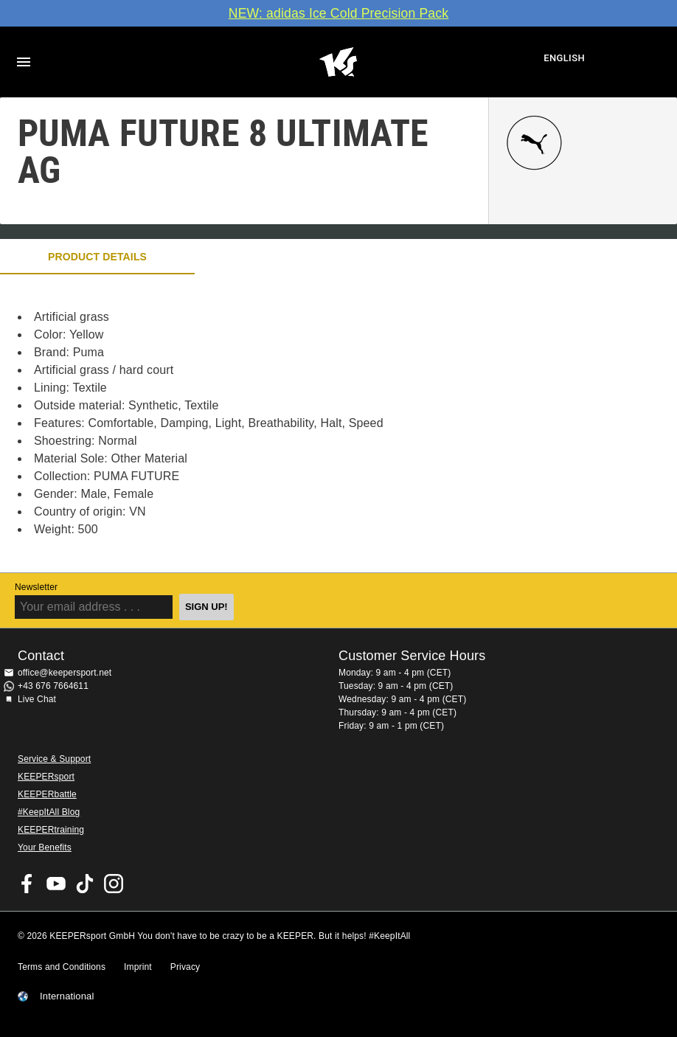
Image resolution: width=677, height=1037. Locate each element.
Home (338, 62)
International (67, 996)
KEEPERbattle (47, 794)
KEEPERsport (46, 776)
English (564, 57)
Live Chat (37, 699)
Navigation (23, 62)
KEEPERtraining (51, 830)
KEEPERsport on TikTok (84, 883)
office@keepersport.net (64, 672)
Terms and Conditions (61, 967)
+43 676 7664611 (53, 686)
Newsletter (36, 587)
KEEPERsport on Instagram (113, 883)
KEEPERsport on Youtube (56, 883)
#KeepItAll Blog (49, 812)
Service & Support (54, 759)
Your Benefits (45, 847)
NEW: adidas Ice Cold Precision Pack (338, 13)
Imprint (138, 967)
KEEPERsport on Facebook (27, 883)
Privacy (185, 967)
